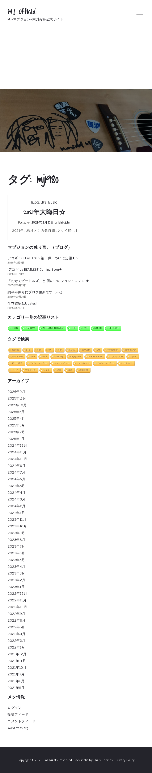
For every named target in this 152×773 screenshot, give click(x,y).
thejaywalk (75, 356)
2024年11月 (17, 452)
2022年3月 (16, 640)
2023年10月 (17, 526)
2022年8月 (17, 620)
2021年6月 (16, 680)
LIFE (44, 202)
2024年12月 (17, 445)
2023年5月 (16, 559)
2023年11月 (17, 519)
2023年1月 (16, 586)
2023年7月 (16, 546)
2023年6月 (16, 553)
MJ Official (22, 11)
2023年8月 (16, 539)
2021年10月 (17, 667)
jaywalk (86, 350)
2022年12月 (17, 593)
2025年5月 (16, 411)
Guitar (72, 350)
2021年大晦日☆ (44, 212)
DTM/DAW (30, 328)
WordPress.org (18, 727)
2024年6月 (16, 479)
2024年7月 (16, 472)
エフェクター (116, 356)
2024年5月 (16, 485)
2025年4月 (16, 418)
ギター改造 (17, 363)
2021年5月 (16, 687)
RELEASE (114, 328)
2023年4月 (16, 566)
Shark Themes (104, 759)
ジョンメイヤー (62, 363)
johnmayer (130, 350)
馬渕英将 (83, 370)
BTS (28, 350)
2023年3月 (16, 573)
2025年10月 (17, 405)
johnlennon (112, 350)
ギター (133, 356)
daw (39, 350)
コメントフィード (21, 721)
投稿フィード (18, 714)
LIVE (85, 328)
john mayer (17, 356)
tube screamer (95, 356)
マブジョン (30, 370)
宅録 (59, 370)
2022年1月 (16, 647)
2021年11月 (17, 660)
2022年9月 (16, 613)
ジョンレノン (83, 363)
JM (98, 350)
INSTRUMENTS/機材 (53, 328)
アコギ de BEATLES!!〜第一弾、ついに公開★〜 (43, 258)
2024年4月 (17, 492)
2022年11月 (17, 600)
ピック (15, 370)
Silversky (58, 356)
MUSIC (53, 202)
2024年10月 (17, 458)
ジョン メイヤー (38, 363)
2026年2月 (16, 391)
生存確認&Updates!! (22, 303)
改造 (70, 370)
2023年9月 (16, 532)
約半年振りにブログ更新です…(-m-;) (35, 292)
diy (49, 350)
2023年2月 (16, 579)
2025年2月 (16, 431)
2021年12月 (17, 654)
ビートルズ (126, 363)
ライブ (46, 370)
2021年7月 (16, 674)
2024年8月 (17, 465)
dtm (60, 350)
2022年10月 (17, 606)
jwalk (32, 356)
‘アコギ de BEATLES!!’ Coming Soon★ (35, 269)
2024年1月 (16, 512)
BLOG (35, 202)
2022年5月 (16, 627)
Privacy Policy (125, 759)
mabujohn (64, 222)
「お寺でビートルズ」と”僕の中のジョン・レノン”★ (48, 280)
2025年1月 (16, 438)
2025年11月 (17, 398)
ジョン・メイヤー (105, 363)
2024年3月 (16, 499)
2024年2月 (17, 505)
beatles (15, 350)
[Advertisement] (76, 57)
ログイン (14, 707)
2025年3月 (16, 425)
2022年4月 (17, 633)
